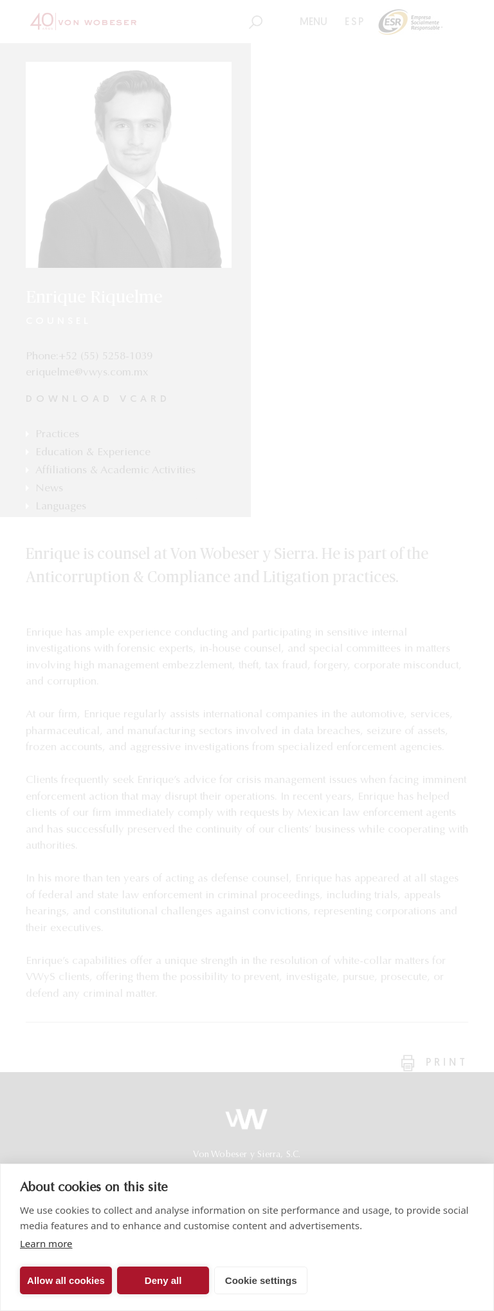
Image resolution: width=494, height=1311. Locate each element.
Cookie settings (261, 1280)
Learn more (46, 1243)
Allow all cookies (66, 1280)
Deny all (163, 1280)
